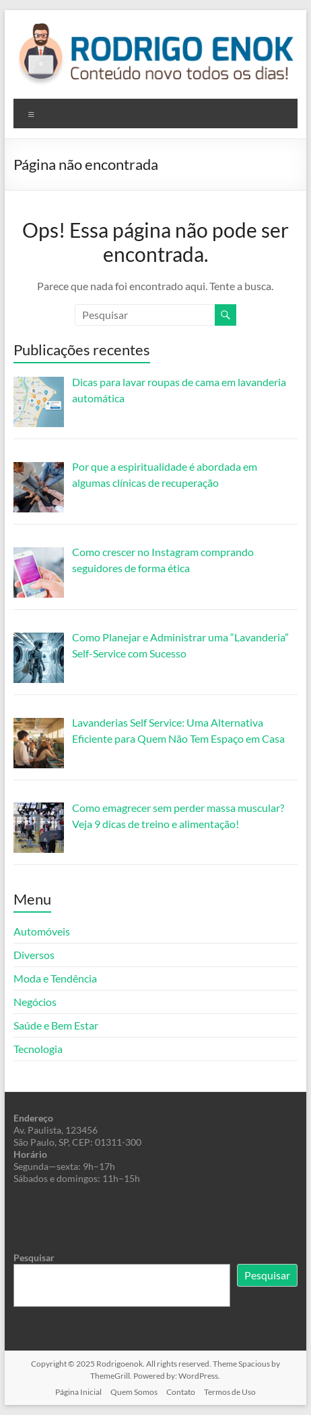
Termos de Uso (230, 1392)
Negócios (35, 1001)
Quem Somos (134, 1392)
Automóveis (41, 931)
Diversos (34, 954)
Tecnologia (38, 1048)
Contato (180, 1392)
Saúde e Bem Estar (55, 1025)
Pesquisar (34, 1257)
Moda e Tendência (55, 978)
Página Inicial (78, 1392)
